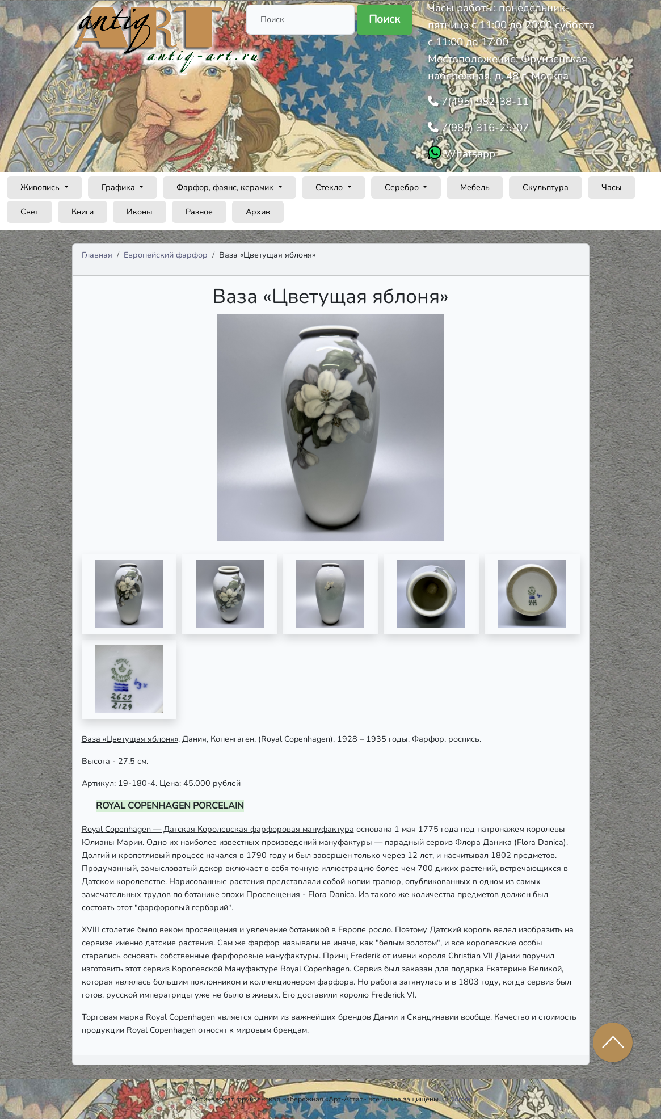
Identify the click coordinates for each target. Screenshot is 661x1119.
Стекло (330, 187)
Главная (97, 254)
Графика (119, 187)
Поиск (384, 19)
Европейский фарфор (166, 254)
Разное (199, 211)
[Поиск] (300, 20)
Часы (611, 187)
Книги (82, 211)
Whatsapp (468, 153)
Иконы (140, 211)
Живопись (41, 187)
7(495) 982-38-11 (484, 101)
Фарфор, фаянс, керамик (226, 187)
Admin (459, 1099)
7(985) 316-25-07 (484, 127)
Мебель (475, 187)
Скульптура (546, 187)
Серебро (403, 187)
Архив (258, 211)
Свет (29, 211)
